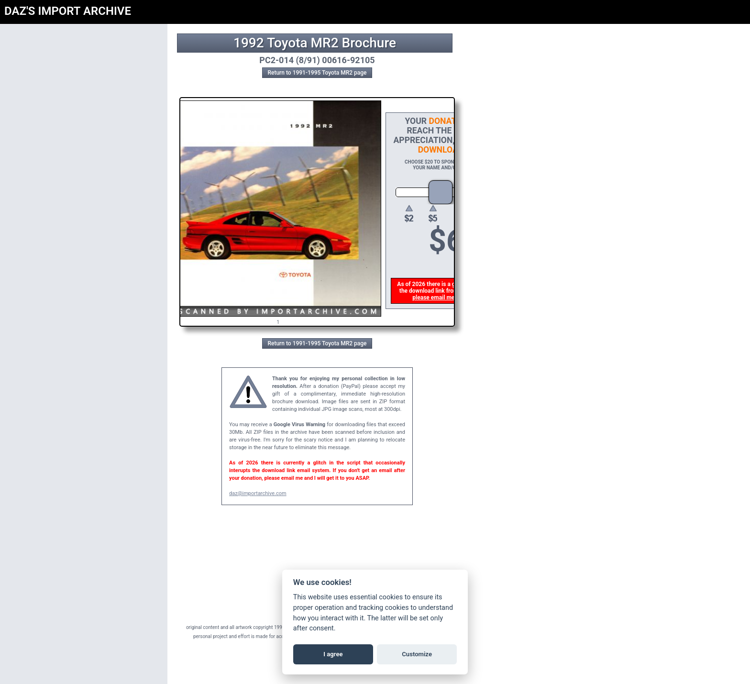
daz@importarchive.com (258, 493)
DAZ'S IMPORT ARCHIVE (67, 11)
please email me (434, 297)
